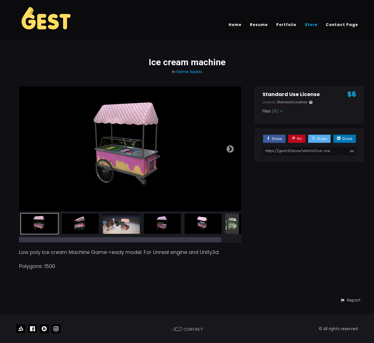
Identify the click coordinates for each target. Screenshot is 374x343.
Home (235, 24)
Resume (259, 24)
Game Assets (189, 71)
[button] (350, 300)
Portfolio (286, 24)
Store (311, 24)
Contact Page (342, 24)
